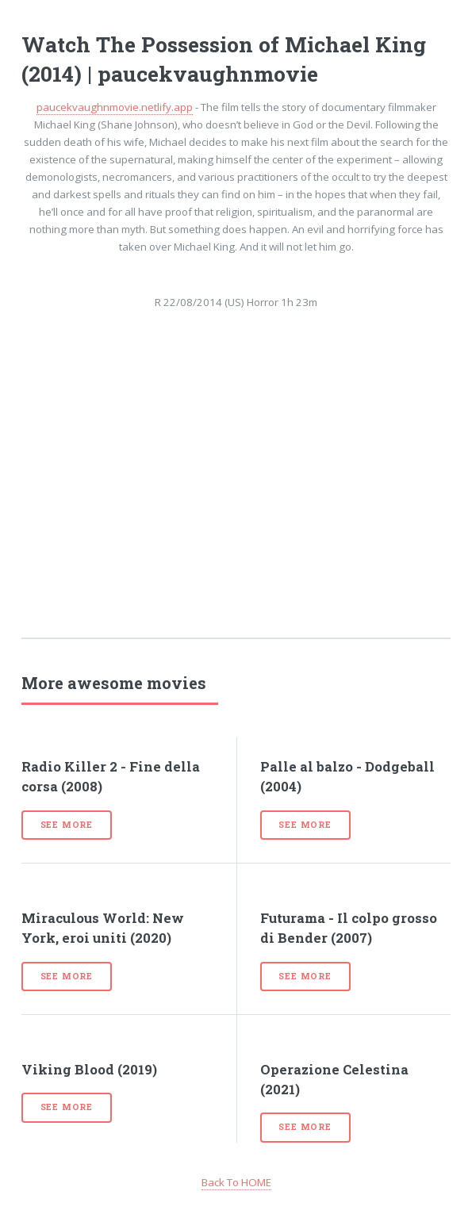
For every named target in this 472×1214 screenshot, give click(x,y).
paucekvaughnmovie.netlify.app (114, 107)
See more (66, 824)
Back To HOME (236, 1182)
